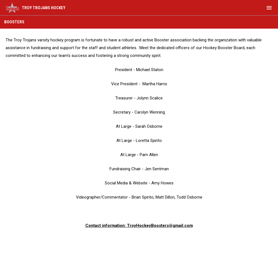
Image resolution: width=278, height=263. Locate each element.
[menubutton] (269, 7)
